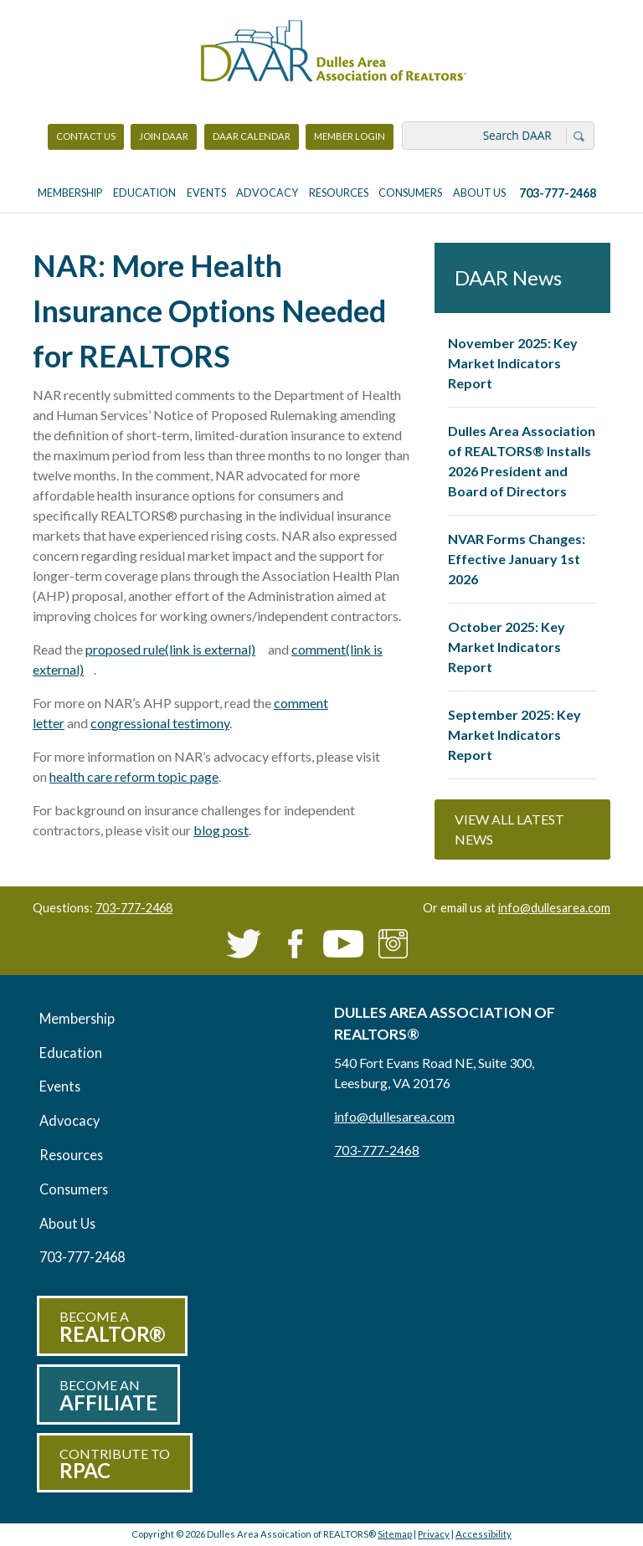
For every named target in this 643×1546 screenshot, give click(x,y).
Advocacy (267, 193)
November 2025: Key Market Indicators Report (513, 363)
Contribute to (114, 1464)
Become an (108, 1396)
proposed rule (175, 649)
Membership (70, 193)
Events (206, 193)
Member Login (349, 140)
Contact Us (86, 136)
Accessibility (483, 1533)
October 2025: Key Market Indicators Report (506, 647)
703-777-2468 (557, 193)
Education (144, 193)
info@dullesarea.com (554, 908)
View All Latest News (509, 829)
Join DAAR (163, 136)
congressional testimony (159, 723)
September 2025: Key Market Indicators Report (514, 734)
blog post (221, 830)
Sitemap (395, 1533)
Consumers (410, 193)
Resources (338, 193)
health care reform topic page (134, 776)
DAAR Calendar (252, 136)
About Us (479, 193)
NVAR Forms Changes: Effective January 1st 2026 (516, 559)
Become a (112, 1327)
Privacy (434, 1533)
